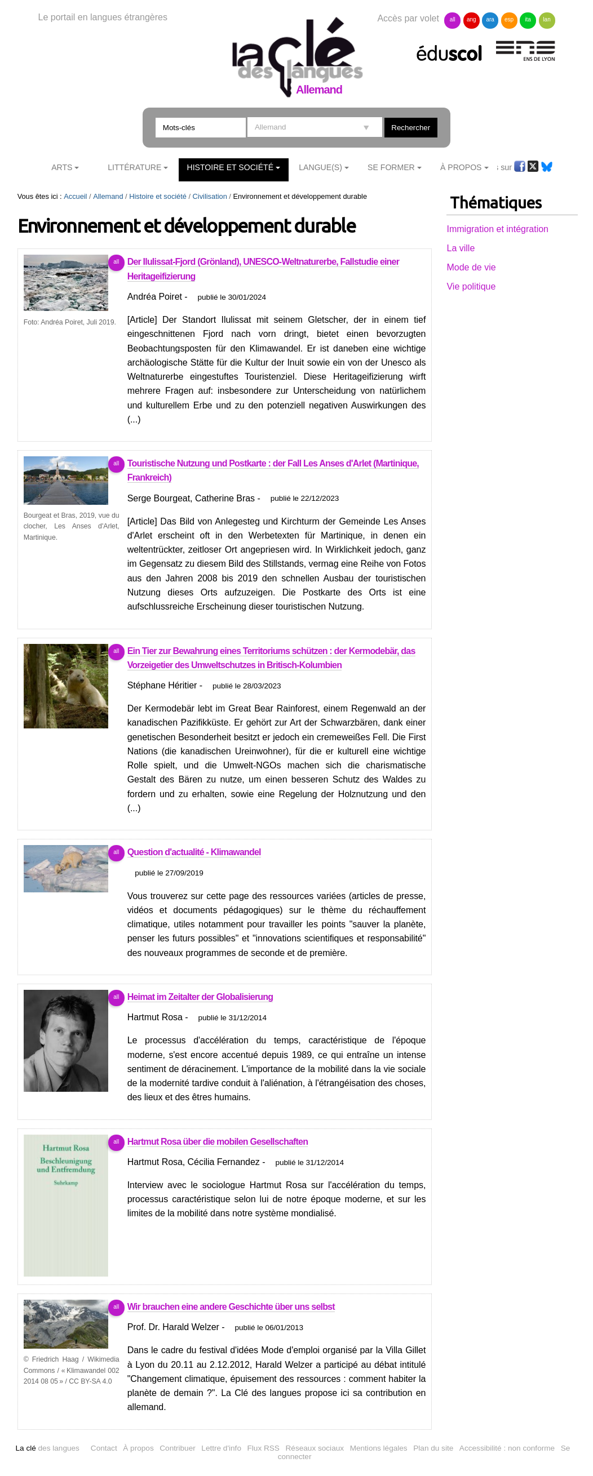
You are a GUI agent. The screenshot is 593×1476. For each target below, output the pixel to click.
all (452, 19)
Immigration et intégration (497, 229)
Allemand (108, 196)
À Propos (461, 167)
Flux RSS (263, 1448)
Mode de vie (470, 267)
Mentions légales (379, 1448)
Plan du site (433, 1448)
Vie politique (470, 286)
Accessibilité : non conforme (507, 1448)
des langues (47, 1448)
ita (528, 19)
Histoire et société (230, 167)
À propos (138, 1448)
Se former (391, 167)
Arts (61, 167)
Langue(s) (320, 167)
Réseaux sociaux (315, 1448)
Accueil (75, 196)
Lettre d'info (221, 1448)
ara (490, 19)
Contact (104, 1448)
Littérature (134, 167)
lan (546, 19)
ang (471, 19)
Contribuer (177, 1448)
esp (509, 19)
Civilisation (210, 196)
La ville (460, 248)
